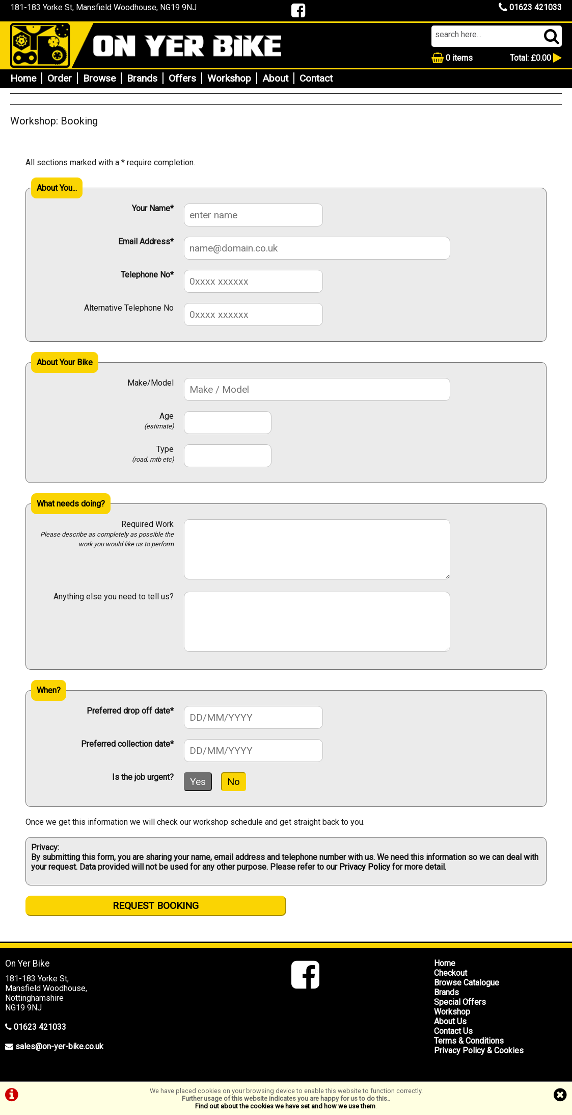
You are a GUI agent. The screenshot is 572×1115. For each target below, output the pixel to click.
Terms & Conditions (469, 1041)
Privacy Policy (364, 867)
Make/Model (150, 383)
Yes (198, 782)
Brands (142, 78)
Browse (99, 78)
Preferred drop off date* (130, 711)
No (233, 782)
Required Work (107, 533)
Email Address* (146, 241)
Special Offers (460, 1002)
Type (153, 453)
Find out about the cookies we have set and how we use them (285, 1106)
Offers (182, 78)
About (275, 78)
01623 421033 (530, 7)
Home (23, 78)
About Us (450, 1021)
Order (59, 78)
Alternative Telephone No (129, 308)
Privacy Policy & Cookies (479, 1050)
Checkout (450, 973)
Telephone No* (147, 275)
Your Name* (153, 208)
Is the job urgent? (143, 777)
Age (159, 420)
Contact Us (453, 1031)
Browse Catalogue (466, 982)
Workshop (229, 78)
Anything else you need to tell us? (113, 596)
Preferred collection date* (127, 744)
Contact (316, 78)
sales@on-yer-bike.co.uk (59, 1046)
